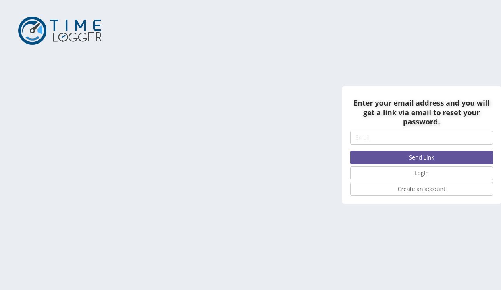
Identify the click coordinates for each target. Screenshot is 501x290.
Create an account (421, 189)
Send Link (421, 157)
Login (421, 173)
